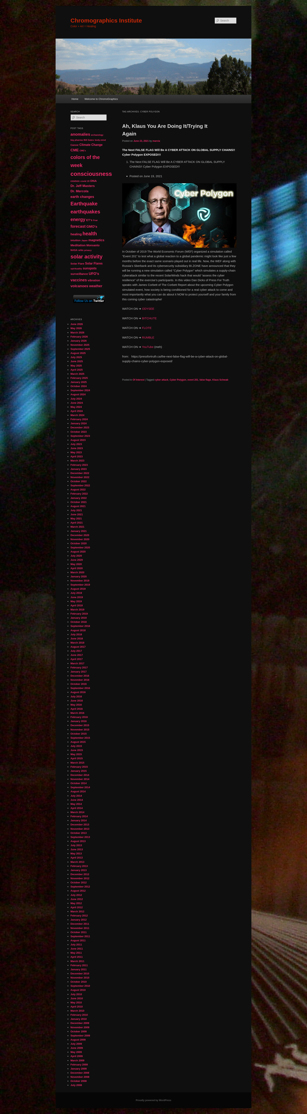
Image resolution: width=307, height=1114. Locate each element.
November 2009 (79, 1027)
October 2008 (78, 1081)
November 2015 (79, 729)
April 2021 (76, 522)
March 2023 (77, 460)
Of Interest (138, 379)
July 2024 (76, 398)
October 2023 (78, 431)
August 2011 (78, 940)
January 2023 (78, 469)
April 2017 (76, 659)
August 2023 (78, 440)
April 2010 (76, 1006)
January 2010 (78, 1018)
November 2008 (79, 1076)
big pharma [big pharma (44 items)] (76, 140)
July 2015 (76, 746)
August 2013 (78, 841)
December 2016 (79, 675)
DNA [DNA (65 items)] (93, 180)
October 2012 (78, 882)
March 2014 (77, 812)
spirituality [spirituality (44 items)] (76, 268)
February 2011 (79, 965)
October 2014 (78, 783)
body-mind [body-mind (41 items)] (100, 140)
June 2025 (76, 361)
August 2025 (78, 353)
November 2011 (79, 928)
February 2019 (79, 613)
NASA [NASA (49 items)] (74, 250)
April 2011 (76, 956)
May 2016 (76, 704)
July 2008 (76, 1085)
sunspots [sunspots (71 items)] (90, 268)
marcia (156, 141)
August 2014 (78, 791)
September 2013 (80, 837)
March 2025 (77, 373)
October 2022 (78, 481)
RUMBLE (148, 337)
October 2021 (78, 502)
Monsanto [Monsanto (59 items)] (92, 245)
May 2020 (76, 564)
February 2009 (79, 1064)
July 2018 (76, 634)
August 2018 (78, 630)
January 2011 (78, 969)
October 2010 (78, 981)
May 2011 (76, 952)
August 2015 (78, 741)
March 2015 (77, 762)
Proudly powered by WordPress (153, 1100)
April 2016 (76, 708)
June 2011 (76, 948)
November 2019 (79, 580)
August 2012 (78, 890)
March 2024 (77, 415)
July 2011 (76, 944)
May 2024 (76, 406)
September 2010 (80, 985)
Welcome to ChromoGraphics (101, 98)
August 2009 (78, 1039)
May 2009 (76, 1052)
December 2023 (79, 427)
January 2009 (78, 1068)
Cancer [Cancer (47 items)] (74, 145)
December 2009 (79, 1023)
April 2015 (76, 758)
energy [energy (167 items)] (77, 219)
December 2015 (79, 725)
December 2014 (79, 775)
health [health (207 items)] (90, 233)
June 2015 (76, 750)
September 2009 (80, 1035)
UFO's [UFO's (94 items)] (94, 274)
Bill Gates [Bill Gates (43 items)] (89, 140)
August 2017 (78, 646)
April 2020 (76, 568)
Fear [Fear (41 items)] (95, 220)
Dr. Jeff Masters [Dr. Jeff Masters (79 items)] (82, 186)
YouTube (148, 346)
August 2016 (78, 692)
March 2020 (77, 572)
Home (74, 98)
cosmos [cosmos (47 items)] (74, 181)
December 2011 (79, 923)
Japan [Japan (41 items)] (84, 240)
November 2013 (79, 828)
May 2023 (76, 452)
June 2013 (76, 849)
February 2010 (79, 1014)
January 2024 (78, 423)
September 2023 (80, 435)
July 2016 (76, 696)
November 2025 (79, 344)
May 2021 (76, 518)
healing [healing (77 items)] (76, 234)
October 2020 (78, 543)
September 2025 (80, 349)
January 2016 (78, 721)
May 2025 (76, 365)
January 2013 (78, 870)
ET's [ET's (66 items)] (89, 220)
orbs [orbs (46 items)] (80, 250)
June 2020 (76, 559)
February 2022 (79, 493)
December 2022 (79, 473)
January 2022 (78, 498)
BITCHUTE (149, 318)
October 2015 (78, 733)
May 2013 (76, 853)
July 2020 (76, 555)
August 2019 (78, 588)
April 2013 (76, 857)
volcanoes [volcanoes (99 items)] (79, 286)
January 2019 (78, 617)
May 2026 (76, 328)
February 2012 (79, 915)
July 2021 (76, 510)
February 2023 (79, 464)
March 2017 (77, 663)
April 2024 (76, 411)
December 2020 (79, 535)
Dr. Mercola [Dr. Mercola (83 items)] (79, 191)
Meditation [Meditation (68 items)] (78, 245)
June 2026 (76, 324)
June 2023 (76, 448)
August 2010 (78, 990)
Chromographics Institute (106, 20)
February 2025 (79, 377)
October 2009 (78, 1031)
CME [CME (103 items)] (74, 150)
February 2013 (79, 866)
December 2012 (79, 874)
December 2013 (79, 824)
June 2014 (76, 799)
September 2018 (80, 626)
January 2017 (78, 671)
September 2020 (80, 547)
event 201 (193, 379)
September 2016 (80, 688)
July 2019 (76, 592)
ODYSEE (148, 308)
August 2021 (78, 506)
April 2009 (76, 1056)
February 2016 (79, 717)
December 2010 (79, 973)
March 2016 (77, 712)
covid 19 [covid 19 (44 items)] (84, 181)
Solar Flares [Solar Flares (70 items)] (94, 263)
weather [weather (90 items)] (95, 286)
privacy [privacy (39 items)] (87, 250)
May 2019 (76, 601)
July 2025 (76, 357)
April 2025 (76, 369)
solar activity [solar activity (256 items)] (86, 257)
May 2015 (76, 754)
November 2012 (79, 878)
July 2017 (76, 650)
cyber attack (161, 379)
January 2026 (78, 340)
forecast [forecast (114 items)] (78, 226)
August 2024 (78, 394)
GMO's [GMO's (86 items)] (91, 226)
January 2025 (78, 382)
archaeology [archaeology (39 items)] (97, 135)
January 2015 (78, 770)
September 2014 (80, 787)
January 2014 (78, 820)
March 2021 (77, 526)
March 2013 (77, 861)
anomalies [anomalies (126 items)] (80, 134)
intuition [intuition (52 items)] (75, 240)
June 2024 (76, 402)
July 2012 (76, 895)
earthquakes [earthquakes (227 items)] (85, 211)
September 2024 (80, 390)
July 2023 (76, 444)
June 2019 (76, 597)
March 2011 (77, 961)
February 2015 (79, 766)
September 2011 (80, 936)
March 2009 (77, 1060)
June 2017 (76, 655)
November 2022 (79, 477)
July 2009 (76, 1043)
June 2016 (76, 700)
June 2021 (76, 514)
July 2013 (76, 845)
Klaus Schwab (220, 379)
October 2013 (78, 832)
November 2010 (79, 977)
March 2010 (77, 1010)
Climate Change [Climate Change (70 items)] (91, 144)
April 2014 (76, 808)
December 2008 (79, 1072)
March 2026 (77, 332)
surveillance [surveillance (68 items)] (79, 273)
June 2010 (76, 998)
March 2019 (77, 609)
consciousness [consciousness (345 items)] (91, 174)
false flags (205, 379)
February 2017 (79, 667)
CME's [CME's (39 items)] (82, 150)
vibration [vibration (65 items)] (94, 280)
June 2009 (76, 1047)
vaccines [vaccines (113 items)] (78, 280)
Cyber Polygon (178, 379)
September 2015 (80, 737)
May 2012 (76, 903)
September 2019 (80, 584)
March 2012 (77, 911)
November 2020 (79, 539)
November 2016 (79, 679)
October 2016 (78, 683)
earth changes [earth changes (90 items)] (82, 197)
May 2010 (76, 1002)
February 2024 (79, 419)
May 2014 (76, 804)
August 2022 (78, 489)
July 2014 (76, 795)
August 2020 (78, 551)
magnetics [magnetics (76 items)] (96, 240)
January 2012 (78, 919)
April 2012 (76, 907)
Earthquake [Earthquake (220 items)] (84, 203)
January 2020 (78, 576)
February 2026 (79, 336)
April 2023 (76, 456)
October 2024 (78, 386)
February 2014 (79, 816)
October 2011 (78, 932)
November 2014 (79, 779)
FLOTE (146, 328)
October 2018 (78, 621)
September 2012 (80, 886)
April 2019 (76, 605)
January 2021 (78, 531)
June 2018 (76, 638)
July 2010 (76, 994)
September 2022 (80, 485)
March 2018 (77, 642)
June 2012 (76, 899)
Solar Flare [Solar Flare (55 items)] (77, 263)
